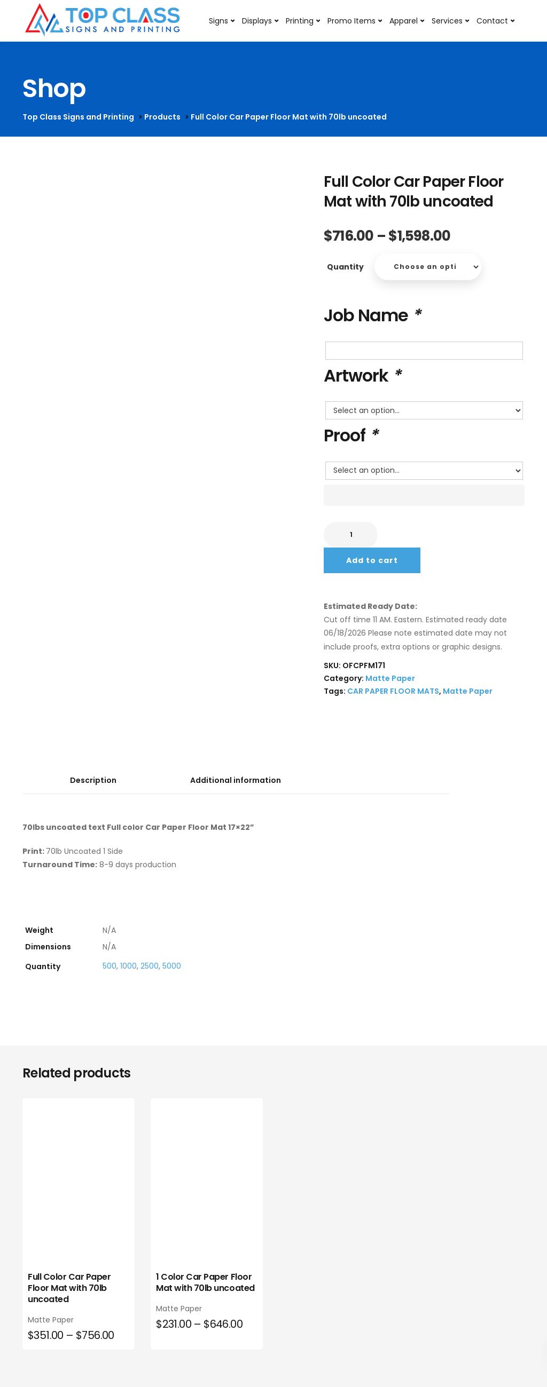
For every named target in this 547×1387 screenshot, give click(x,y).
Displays (257, 20)
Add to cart (372, 560)
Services (447, 20)
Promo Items (351, 20)
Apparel (403, 20)
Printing (300, 20)
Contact (492, 20)
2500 (149, 966)
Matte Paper (390, 678)
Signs (218, 20)
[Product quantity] (350, 535)
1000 (128, 966)
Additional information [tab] (235, 780)
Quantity (345, 266)
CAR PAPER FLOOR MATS (393, 691)
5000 (171, 966)
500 (109, 966)
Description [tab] (93, 780)
